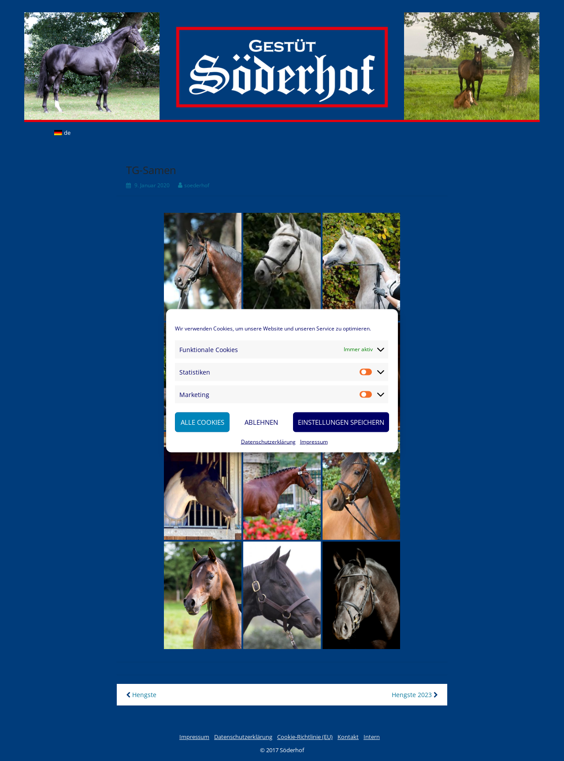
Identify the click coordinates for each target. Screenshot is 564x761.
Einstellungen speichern (341, 422)
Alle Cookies (202, 422)
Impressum (314, 441)
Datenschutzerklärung (268, 441)
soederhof (196, 185)
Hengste (141, 694)
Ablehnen (261, 422)
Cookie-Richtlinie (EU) (305, 737)
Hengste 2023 (415, 694)
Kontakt (348, 737)
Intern (372, 737)
